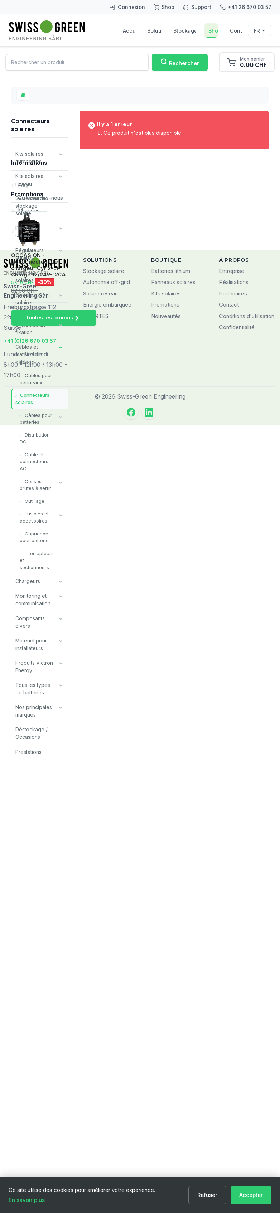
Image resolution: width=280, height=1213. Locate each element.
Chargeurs (27, 580)
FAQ (22, 792)
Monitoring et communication (32, 598)
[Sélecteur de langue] (259, 30)
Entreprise (231, 1059)
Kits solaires (166, 1082)
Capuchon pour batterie (34, 536)
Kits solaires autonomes (29, 157)
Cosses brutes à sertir (35, 483)
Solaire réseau (100, 1082)
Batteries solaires (25, 276)
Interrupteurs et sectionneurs (37, 559)
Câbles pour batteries (36, 417)
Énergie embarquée (107, 1093)
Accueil (129, 31)
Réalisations (233, 1070)
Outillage (33, 500)
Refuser (207, 1195)
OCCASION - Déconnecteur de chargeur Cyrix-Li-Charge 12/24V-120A (38, 939)
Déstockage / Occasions (31, 731)
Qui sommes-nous (39, 805)
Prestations (28, 750)
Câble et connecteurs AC (34, 461)
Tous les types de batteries (32, 687)
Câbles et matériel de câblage (28, 354)
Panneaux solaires (27, 232)
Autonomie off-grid (106, 1070)
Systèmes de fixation (30, 328)
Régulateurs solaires (29, 254)
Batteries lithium (170, 1059)
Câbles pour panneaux (36, 378)
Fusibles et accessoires (34, 516)
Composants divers (30, 620)
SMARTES (95, 1104)
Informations (29, 772)
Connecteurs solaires (32, 398)
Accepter (251, 1195)
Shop (213, 31)
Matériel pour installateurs (31, 643)
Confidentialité (237, 1115)
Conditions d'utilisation (246, 1104)
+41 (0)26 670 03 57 (30, 1129)
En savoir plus (27, 1200)
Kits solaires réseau (29, 180)
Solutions (154, 31)
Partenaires (233, 1082)
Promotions (27, 868)
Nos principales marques (33, 709)
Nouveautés (166, 1104)
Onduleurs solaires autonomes (28, 302)
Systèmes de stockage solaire (30, 205)
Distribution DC (35, 437)
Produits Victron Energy (34, 665)
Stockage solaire (184, 31)
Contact (236, 31)
